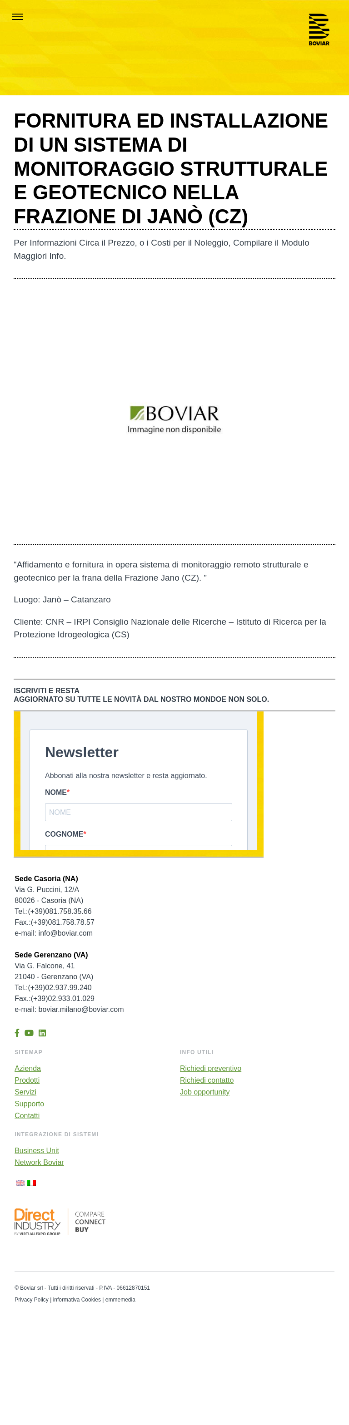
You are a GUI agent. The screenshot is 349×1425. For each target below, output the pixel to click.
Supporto (29, 1104)
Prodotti (27, 1080)
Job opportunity (204, 1092)
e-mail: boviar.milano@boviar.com (69, 1009)
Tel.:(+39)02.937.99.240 (53, 987)
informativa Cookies (77, 1300)
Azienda (28, 1068)
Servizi (25, 1092)
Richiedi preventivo (210, 1068)
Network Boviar (39, 1162)
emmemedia (120, 1300)
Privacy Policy (32, 1300)
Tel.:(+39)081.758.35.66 (53, 911)
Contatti (27, 1115)
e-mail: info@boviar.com (54, 933)
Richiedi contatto (207, 1080)
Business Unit (37, 1150)
